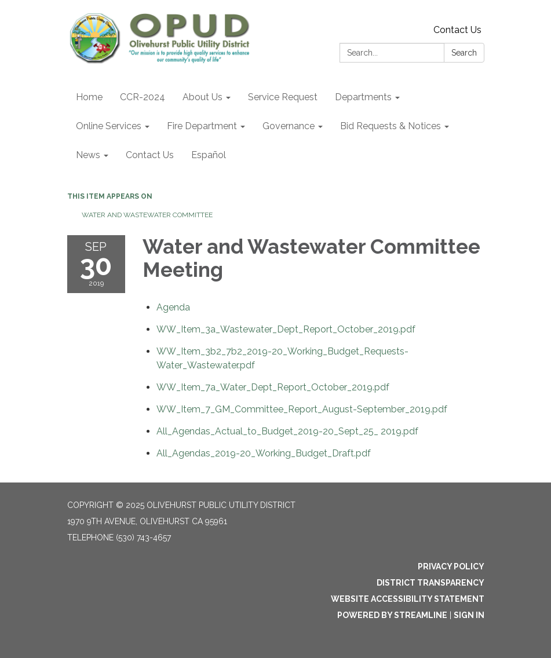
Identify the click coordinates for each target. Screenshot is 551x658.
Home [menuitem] (89, 97)
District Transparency (430, 582)
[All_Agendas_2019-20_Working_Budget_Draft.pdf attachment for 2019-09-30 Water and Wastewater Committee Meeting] (263, 453)
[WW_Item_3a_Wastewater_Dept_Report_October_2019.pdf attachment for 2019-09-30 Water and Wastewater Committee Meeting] (285, 329)
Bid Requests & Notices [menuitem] (390, 125)
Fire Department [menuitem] (202, 125)
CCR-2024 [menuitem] (142, 97)
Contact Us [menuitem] (150, 154)
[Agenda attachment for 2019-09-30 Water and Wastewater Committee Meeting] (173, 307)
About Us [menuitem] (202, 97)
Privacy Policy (451, 566)
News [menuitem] (88, 154)
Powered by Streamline (392, 615)
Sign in (469, 615)
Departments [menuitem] (363, 97)
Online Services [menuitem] (108, 125)
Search (464, 52)
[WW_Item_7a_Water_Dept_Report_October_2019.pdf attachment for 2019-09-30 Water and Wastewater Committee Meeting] (272, 387)
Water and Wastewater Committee (147, 215)
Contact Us (457, 29)
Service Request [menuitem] (283, 97)
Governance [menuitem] (288, 125)
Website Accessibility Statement (407, 599)
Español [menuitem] (208, 154)
